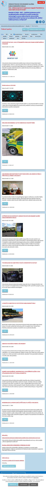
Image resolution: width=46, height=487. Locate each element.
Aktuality (28, 26)
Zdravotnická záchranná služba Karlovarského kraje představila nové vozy (21, 438)
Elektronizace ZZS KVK (8, 85)
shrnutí (10, 36)
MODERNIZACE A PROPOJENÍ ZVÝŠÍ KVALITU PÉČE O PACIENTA (20, 402)
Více (5, 73)
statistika (17, 36)
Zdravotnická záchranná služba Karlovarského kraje (12, 26)
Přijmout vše (13, 484)
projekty (4, 36)
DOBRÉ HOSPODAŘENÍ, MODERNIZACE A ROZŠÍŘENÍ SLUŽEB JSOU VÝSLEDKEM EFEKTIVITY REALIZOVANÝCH (21, 372)
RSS (25, 29)
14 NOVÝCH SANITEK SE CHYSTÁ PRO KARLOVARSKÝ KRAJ (18, 303)
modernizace (34, 34)
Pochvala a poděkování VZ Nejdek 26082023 (13, 460)
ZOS (18, 38)
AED (7, 34)
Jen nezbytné (23, 484)
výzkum (4, 38)
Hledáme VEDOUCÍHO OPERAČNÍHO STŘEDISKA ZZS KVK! (16, 445)
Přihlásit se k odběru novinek (36, 29)
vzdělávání (11, 38)
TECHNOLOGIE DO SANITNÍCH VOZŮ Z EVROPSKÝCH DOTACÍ (19, 263)
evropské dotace (18, 34)
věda (31, 36)
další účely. (36, 477)
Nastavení (33, 484)
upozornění (24, 36)
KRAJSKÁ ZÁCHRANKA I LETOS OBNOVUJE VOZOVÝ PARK (18, 123)
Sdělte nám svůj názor (9, 466)
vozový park (38, 36)
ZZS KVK (23, 38)
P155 (41, 34)
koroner (26, 34)
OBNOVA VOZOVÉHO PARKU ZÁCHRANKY (14, 343)
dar (11, 34)
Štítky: (2, 34)
